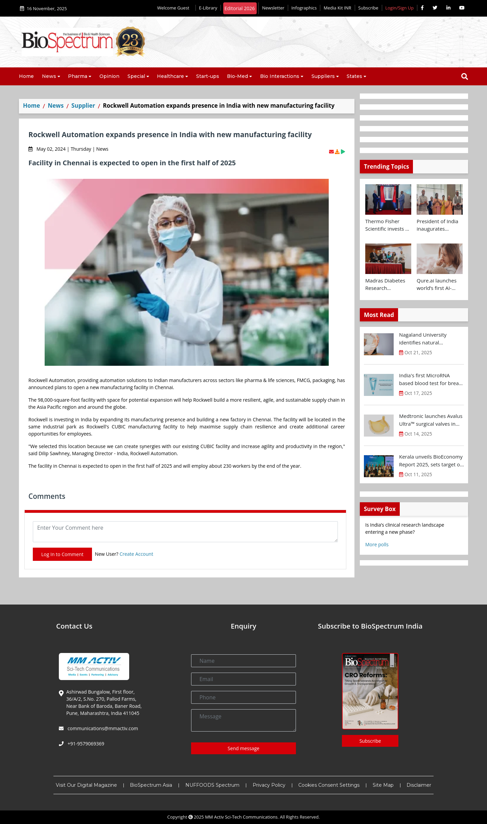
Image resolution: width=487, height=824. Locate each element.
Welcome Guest (174, 8)
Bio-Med (237, 76)
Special (136, 76)
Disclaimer (419, 785)
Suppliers (323, 76)
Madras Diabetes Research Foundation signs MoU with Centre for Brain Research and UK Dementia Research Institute (387, 284)
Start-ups (207, 76)
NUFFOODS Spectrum (212, 785)
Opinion (109, 76)
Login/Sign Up (399, 8)
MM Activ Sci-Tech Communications (241, 817)
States (354, 76)
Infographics (304, 8)
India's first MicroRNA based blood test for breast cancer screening (431, 379)
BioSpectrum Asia (151, 785)
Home (26, 76)
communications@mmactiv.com (102, 728)
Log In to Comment (62, 554)
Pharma (77, 76)
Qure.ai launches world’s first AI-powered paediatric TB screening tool (440, 284)
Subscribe (368, 8)
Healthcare (170, 76)
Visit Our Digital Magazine (86, 785)
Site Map (383, 785)
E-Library (208, 8)
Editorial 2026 (240, 8)
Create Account (136, 554)
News (49, 76)
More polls (377, 544)
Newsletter (273, 8)
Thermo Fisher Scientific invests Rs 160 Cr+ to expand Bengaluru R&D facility (388, 225)
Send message (243, 748)
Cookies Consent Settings (329, 785)
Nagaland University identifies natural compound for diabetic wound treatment (426, 338)
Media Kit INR (337, 8)
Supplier (83, 105)
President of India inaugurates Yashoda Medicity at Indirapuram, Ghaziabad (437, 225)
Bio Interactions (279, 76)
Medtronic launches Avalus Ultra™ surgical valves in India (430, 420)
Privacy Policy (269, 785)
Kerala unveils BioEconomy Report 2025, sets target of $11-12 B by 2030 (431, 460)
